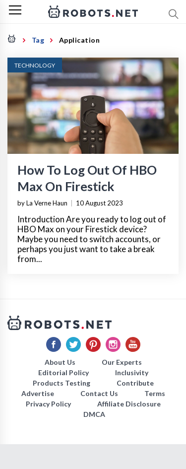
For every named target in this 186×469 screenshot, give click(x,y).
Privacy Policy (48, 404)
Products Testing (61, 383)
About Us (60, 362)
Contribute (135, 383)
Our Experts (122, 362)
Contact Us (99, 393)
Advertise (37, 393)
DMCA (94, 414)
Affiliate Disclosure (129, 404)
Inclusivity (131, 372)
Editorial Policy (63, 372)
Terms (154, 393)
